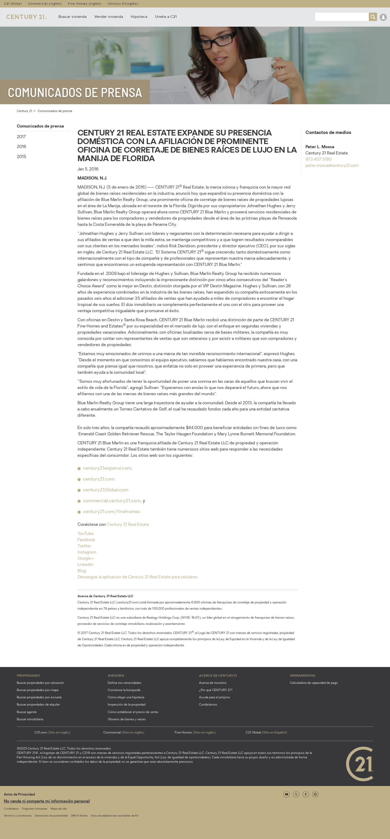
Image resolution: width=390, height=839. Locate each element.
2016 (21, 147)
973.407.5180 (318, 160)
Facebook (86, 540)
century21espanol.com (107, 468)
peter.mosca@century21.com (331, 166)
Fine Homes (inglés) (85, 3)
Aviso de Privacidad (19, 794)
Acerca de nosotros (212, 683)
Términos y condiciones (18, 815)
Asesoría (116, 675)
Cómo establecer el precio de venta (133, 712)
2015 (21, 157)
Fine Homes (195, 732)
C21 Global (13, 3)
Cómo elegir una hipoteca (126, 697)
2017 (21, 137)
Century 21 (24, 111)
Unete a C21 (166, 16)
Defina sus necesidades (124, 683)
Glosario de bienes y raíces (127, 719)
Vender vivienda (108, 16)
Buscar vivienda (72, 16)
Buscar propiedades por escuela (39, 697)
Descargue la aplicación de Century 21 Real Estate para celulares (138, 577)
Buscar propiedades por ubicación (40, 683)
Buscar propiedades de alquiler (38, 704)
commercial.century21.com (111, 501)
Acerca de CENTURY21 (218, 675)
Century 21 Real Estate (128, 525)
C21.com (52, 732)
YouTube (86, 534)
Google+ (86, 559)
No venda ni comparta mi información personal (47, 802)
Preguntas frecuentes (34, 808)
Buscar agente (27, 712)
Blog (82, 571)
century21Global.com (105, 490)
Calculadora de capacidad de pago (314, 683)
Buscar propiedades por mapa (37, 690)
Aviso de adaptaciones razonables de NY (115, 815)
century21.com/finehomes (111, 512)
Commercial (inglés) (45, 3)
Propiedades (28, 675)
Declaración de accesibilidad (51, 815)
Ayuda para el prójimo (214, 697)
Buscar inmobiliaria (30, 719)
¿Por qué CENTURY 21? (216, 690)
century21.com (98, 479)
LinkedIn (85, 565)
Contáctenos (208, 704)
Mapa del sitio (59, 808)
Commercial (123, 732)
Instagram (87, 552)
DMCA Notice (79, 815)
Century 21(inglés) (123, 3)
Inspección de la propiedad (127, 704)
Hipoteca (139, 16)
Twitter (84, 546)
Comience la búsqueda (124, 690)
